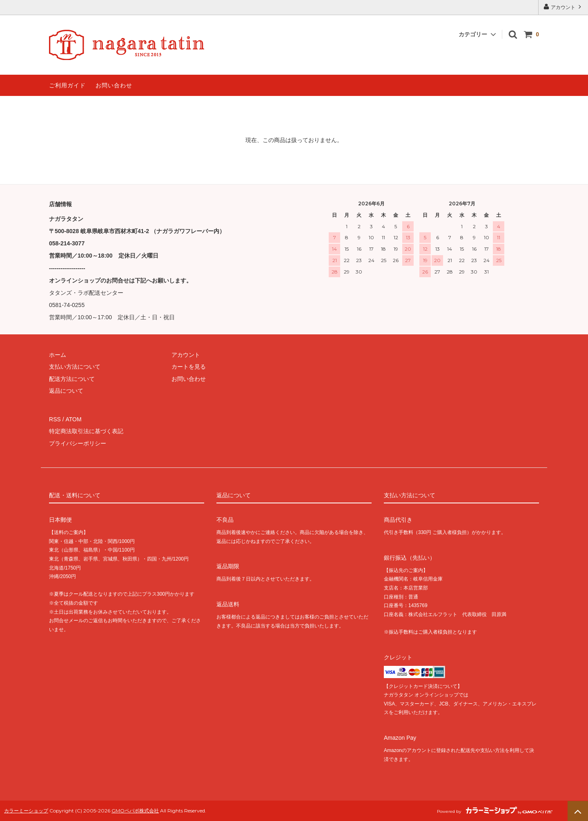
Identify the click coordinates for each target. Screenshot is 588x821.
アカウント (563, 6)
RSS (55, 419)
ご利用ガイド (67, 85)
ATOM (73, 419)
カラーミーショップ (26, 811)
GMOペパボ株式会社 (135, 811)
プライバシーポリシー (77, 443)
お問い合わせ (114, 85)
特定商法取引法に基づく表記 (86, 431)
